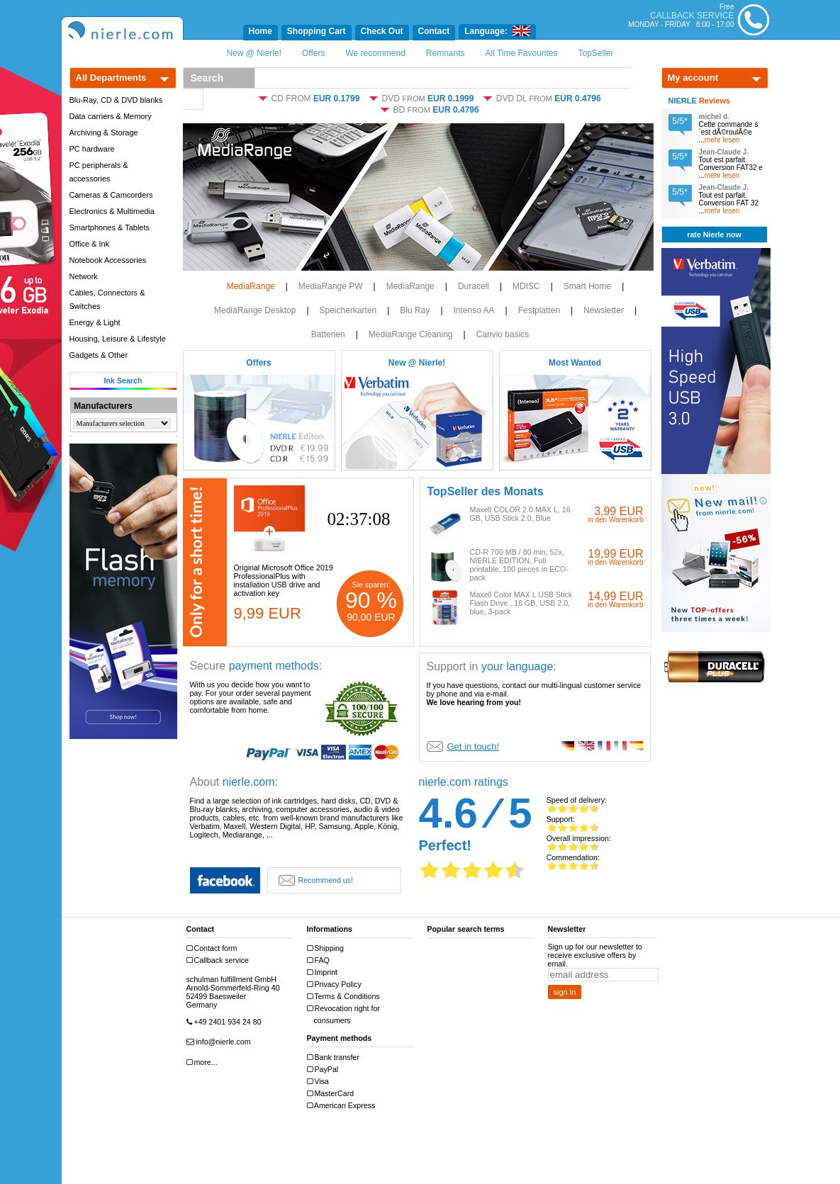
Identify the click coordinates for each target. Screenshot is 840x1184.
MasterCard (332, 1093)
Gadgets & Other (98, 355)
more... (204, 1062)
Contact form (213, 948)
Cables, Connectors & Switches (107, 299)
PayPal (324, 1069)
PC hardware (92, 149)
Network (83, 276)
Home (260, 31)
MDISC (526, 286)
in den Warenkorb (616, 520)
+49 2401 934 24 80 (226, 1022)
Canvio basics (503, 334)
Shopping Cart (316, 31)
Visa (320, 1081)
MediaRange (251, 286)
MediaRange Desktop (255, 310)
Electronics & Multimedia (112, 211)
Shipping (327, 948)
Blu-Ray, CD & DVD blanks (116, 100)
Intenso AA (474, 310)
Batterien (328, 334)
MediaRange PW (330, 286)
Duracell (473, 286)
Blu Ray (415, 310)
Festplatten (539, 310)
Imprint (324, 972)
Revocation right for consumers (345, 1014)
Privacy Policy (336, 984)
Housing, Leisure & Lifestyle (117, 338)
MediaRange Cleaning (411, 334)
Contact (434, 31)
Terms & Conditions (345, 996)
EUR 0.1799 (336, 98)
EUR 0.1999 (450, 98)
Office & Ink (89, 243)
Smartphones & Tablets (109, 227)
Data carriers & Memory (110, 116)
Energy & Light (95, 322)
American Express (343, 1105)
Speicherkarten (348, 310)
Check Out (382, 31)
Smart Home (587, 286)
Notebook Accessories (108, 260)
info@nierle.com (220, 1042)
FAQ (320, 960)
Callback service (220, 960)
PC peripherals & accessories (98, 172)
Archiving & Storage (103, 132)
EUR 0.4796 (577, 98)
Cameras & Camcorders (111, 195)
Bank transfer (334, 1057)
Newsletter (603, 310)
